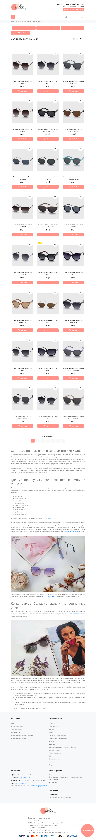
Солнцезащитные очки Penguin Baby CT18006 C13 (48, 130)
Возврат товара (54, 750)
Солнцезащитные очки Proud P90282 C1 (48, 274)
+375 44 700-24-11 (49, 518)
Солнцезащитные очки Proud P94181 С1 (48, 417)
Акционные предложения (57, 735)
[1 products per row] (74, 39)
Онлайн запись (87, 830)
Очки (12, 723)
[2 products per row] (77, 39)
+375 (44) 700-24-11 (76, 4)
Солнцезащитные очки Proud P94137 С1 (48, 82)
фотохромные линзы (49, 596)
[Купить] (22, 91)
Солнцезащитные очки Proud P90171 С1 (73, 274)
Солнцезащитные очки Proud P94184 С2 (22, 130)
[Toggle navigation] (61, 17)
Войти (78, 17)
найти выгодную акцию (76, 614)
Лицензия (52, 765)
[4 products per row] (84, 39)
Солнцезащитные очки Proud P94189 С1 (48, 178)
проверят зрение (72, 532)
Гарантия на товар (55, 753)
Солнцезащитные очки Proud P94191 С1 (22, 178)
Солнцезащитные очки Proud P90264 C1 (48, 369)
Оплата (51, 741)
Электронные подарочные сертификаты (62, 747)
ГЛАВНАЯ (52, 723)
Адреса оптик (53, 726)
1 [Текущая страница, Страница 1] (32, 441)
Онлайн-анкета (54, 759)
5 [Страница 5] (53, 441)
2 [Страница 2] (37, 441)
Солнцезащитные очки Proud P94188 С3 (48, 322)
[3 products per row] (81, 39)
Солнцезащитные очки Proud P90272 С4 (73, 322)
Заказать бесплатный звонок (73, 9)
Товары (51, 729)
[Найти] (66, 17)
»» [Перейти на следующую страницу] (63, 441)
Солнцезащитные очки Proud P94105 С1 (22, 369)
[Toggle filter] (20, 33)
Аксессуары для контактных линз (22, 735)
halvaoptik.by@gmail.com (39, 786)
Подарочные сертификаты (58, 738)
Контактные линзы (17, 726)
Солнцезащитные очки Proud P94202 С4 (22, 226)
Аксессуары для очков (18, 738)
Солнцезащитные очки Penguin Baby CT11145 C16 (48, 226)
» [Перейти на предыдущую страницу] (58, 441)
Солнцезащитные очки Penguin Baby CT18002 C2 (73, 369)
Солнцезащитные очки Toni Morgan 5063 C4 (73, 130)
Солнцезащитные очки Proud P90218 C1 (73, 226)
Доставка (52, 744)
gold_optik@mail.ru (21, 783)
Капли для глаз (15, 732)
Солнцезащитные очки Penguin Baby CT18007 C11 (73, 82)
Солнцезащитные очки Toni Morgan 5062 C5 (22, 417)
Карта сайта (53, 762)
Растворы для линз (17, 729)
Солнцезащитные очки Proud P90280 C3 (22, 322)
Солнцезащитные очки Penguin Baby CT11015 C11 (73, 178)
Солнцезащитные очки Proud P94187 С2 (22, 82)
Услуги (51, 732)
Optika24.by (53, 795)
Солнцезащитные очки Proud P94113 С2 (22, 274)
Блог (50, 756)
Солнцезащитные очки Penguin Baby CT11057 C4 (73, 417)
